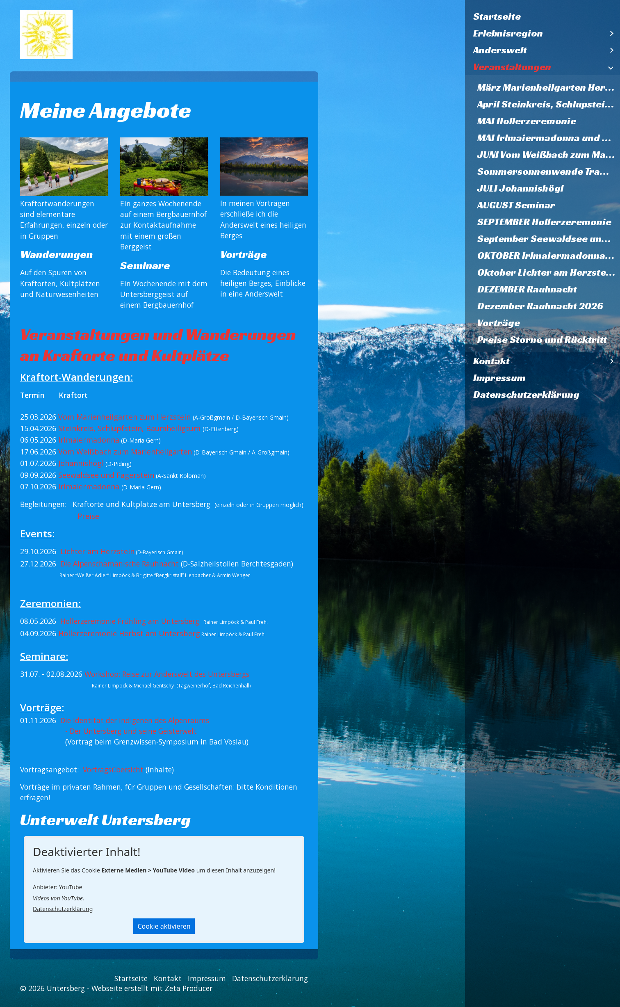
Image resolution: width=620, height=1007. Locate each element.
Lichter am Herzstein (97, 551)
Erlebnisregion (508, 33)
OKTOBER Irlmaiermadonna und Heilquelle (548, 255)
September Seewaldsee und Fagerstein (548, 239)
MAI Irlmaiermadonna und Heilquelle (548, 138)
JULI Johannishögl (520, 188)
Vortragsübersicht (113, 769)
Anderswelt (500, 50)
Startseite (497, 16)
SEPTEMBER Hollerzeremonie (544, 222)
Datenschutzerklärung (526, 394)
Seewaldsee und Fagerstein (106, 475)
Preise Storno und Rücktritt (542, 339)
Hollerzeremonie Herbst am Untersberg (129, 633)
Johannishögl (81, 463)
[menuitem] (542, 16)
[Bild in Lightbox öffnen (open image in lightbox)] (64, 166)
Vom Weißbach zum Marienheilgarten (125, 452)
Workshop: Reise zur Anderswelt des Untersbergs (166, 674)
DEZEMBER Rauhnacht (527, 289)
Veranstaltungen (512, 67)
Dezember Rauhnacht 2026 (540, 306)
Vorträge (498, 323)
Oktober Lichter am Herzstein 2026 (548, 272)
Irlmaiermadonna (88, 440)
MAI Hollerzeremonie (526, 121)
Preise (88, 516)
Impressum (499, 378)
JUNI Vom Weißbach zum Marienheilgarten (548, 154)
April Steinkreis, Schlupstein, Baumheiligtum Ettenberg (548, 104)
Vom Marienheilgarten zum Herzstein (124, 417)
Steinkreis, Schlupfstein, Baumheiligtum (129, 428)
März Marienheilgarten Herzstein (548, 87)
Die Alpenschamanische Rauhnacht (120, 564)
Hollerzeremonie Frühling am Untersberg (129, 621)
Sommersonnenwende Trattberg (548, 171)
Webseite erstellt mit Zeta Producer (151, 988)
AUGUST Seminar (516, 205)
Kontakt (491, 361)
